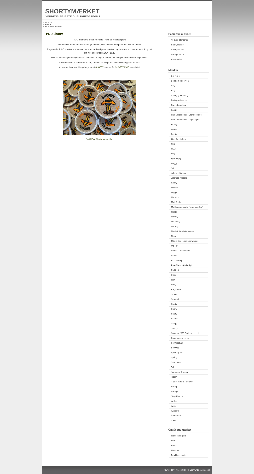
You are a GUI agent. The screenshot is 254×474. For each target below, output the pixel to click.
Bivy (173, 90)
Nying (174, 236)
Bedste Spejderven (180, 81)
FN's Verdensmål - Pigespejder (185, 119)
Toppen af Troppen (180, 372)
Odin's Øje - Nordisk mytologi (184, 241)
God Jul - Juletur (178, 139)
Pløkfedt (175, 270)
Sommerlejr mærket (180, 338)
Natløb (174, 212)
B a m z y (175, 76)
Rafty (173, 284)
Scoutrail (175, 299)
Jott (173, 168)
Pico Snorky (176, 260)
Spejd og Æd (177, 352)
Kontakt (174, 445)
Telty (173, 367)
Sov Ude (175, 348)
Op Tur (174, 246)
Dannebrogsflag (178, 105)
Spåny (174, 357)
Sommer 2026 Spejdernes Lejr (185, 333)
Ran (173, 280)
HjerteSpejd (176, 158)
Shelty (174, 304)
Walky (174, 401)
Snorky (174, 328)
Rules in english (178, 436)
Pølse (174, 275)
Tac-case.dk (204, 470)
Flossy (174, 124)
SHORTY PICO (122, 67)
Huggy (174, 163)
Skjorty (174, 318)
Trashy (174, 377)
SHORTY (99, 67)
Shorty (174, 309)
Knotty (174, 183)
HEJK (174, 149)
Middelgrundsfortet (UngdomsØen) (187, 207)
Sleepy (174, 323)
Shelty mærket (178, 49)
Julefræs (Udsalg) (179, 178)
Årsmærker (176, 415)
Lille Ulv (175, 187)
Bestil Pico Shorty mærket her (99, 139)
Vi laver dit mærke (179, 40)
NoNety (174, 216)
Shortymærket (177, 45)
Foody (174, 129)
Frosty (174, 134)
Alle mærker (176, 59)
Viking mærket (178, 54)
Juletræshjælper (178, 173)
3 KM (173, 420)
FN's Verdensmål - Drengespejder (186, 115)
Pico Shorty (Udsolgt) (181, 265)
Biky (173, 85)
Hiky (173, 153)
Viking (174, 386)
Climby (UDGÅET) (179, 95)
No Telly (175, 226)
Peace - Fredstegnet (180, 250)
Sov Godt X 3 (177, 343)
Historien (175, 450)
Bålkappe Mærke (179, 100)
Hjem (173, 440)
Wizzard (175, 411)
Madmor (175, 197)
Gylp (173, 144)
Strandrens (176, 362)
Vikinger (175, 391)
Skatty (174, 314)
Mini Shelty (176, 202)
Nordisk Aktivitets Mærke (182, 231)
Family (174, 110)
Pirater (174, 255)
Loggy (174, 192)
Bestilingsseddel (178, 455)
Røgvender (176, 289)
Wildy (173, 406)
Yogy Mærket (177, 396)
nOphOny (175, 221)
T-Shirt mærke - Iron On (182, 381)
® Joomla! (181, 470)
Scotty (174, 294)
